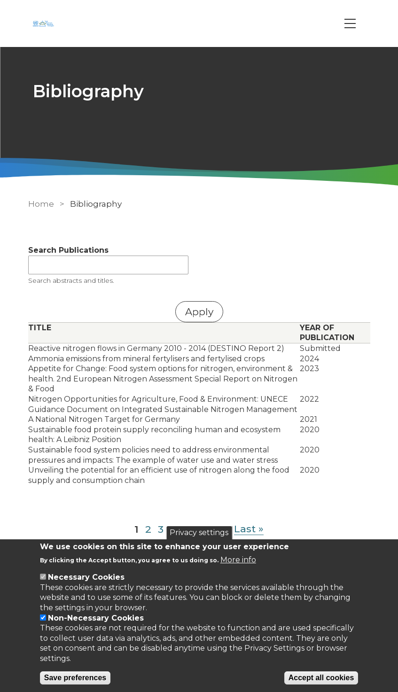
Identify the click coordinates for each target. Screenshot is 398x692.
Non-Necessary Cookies (96, 618)
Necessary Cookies (86, 577)
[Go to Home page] (44, 23)
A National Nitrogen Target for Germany (104, 419)
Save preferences (75, 678)
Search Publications (68, 250)
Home (41, 204)
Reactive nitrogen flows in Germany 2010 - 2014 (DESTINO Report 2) (156, 348)
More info (238, 559)
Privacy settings (199, 532)
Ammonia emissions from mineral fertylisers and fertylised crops (146, 358)
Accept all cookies (321, 678)
